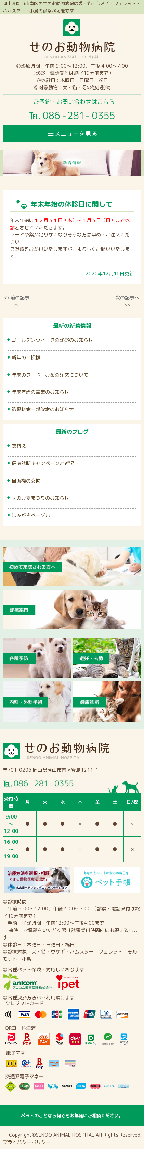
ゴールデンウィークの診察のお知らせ (52, 340)
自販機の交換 (26, 480)
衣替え (19, 446)
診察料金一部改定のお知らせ (43, 409)
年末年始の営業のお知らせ (40, 392)
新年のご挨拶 (26, 357)
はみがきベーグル (31, 515)
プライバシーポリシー (27, 1142)
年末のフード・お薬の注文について (50, 374)
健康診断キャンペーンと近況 (43, 463)
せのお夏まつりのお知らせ (40, 498)
